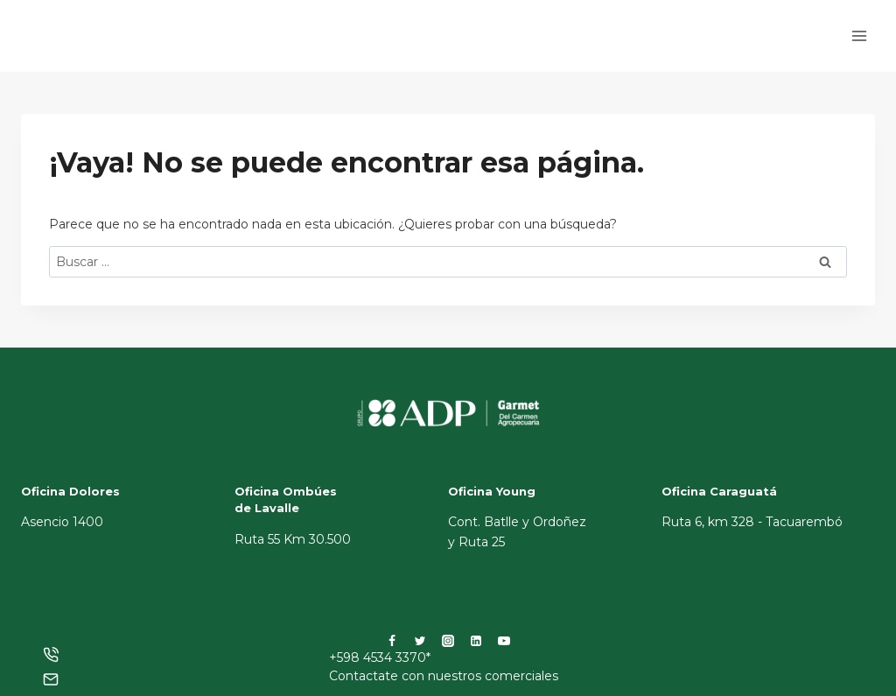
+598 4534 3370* (379, 657)
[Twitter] (420, 641)
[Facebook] (392, 641)
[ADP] (108, 51)
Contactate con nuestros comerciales (443, 676)
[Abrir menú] (859, 35)
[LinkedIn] (476, 641)
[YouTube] (504, 641)
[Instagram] (448, 641)
